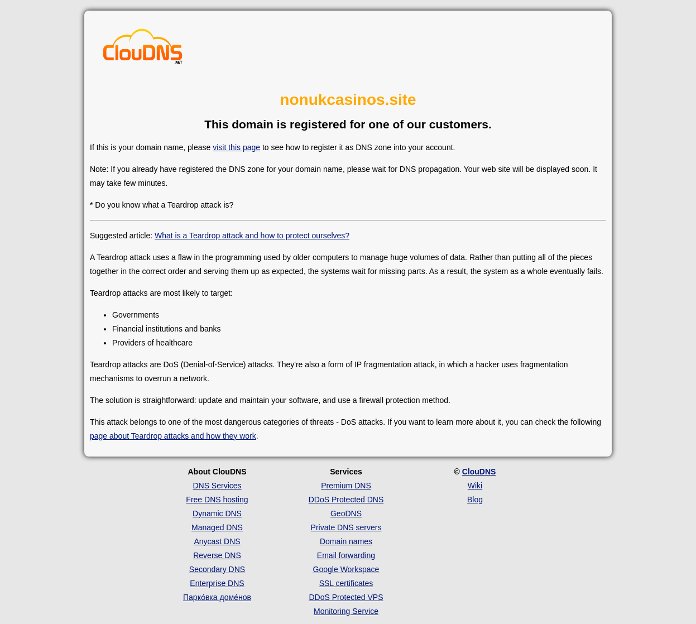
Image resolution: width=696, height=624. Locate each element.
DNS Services (217, 485)
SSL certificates (346, 583)
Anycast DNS (217, 541)
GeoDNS (346, 513)
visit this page (236, 147)
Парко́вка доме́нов (217, 597)
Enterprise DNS (217, 583)
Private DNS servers (346, 527)
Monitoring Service (346, 611)
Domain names (346, 541)
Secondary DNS (217, 569)
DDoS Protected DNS (346, 499)
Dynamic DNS (217, 513)
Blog (475, 499)
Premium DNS (346, 485)
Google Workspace (346, 569)
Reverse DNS (217, 555)
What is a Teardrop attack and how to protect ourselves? (252, 235)
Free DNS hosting (217, 499)
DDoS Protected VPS (346, 597)
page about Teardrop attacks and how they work (173, 435)
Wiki (475, 485)
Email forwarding (346, 555)
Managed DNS (217, 527)
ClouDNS (479, 471)
